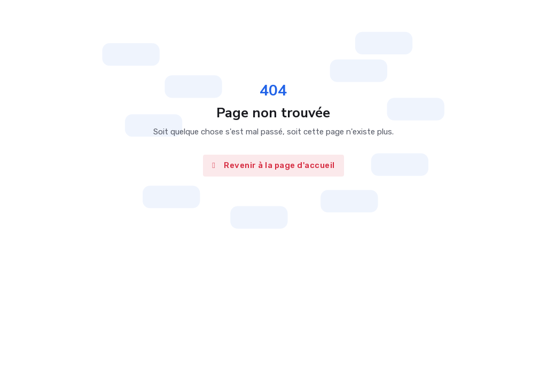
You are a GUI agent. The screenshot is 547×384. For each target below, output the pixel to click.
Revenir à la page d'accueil (273, 165)
